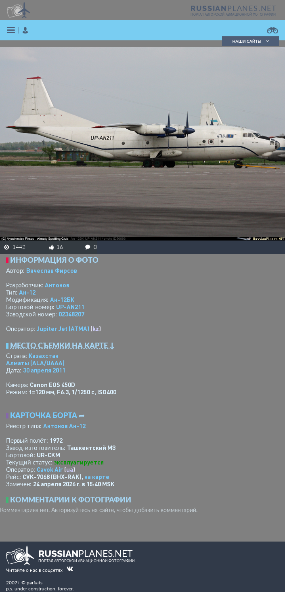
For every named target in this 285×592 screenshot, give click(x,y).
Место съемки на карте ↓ (62, 345)
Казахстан (44, 355)
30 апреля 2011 (44, 370)
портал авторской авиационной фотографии (233, 15)
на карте (96, 476)
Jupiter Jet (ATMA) (63, 328)
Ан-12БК (62, 299)
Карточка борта (43, 415)
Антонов (57, 285)
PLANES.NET (234, 8)
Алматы (35, 362)
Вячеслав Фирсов (51, 270)
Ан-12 (27, 292)
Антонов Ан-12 (64, 425)
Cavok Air (50, 469)
